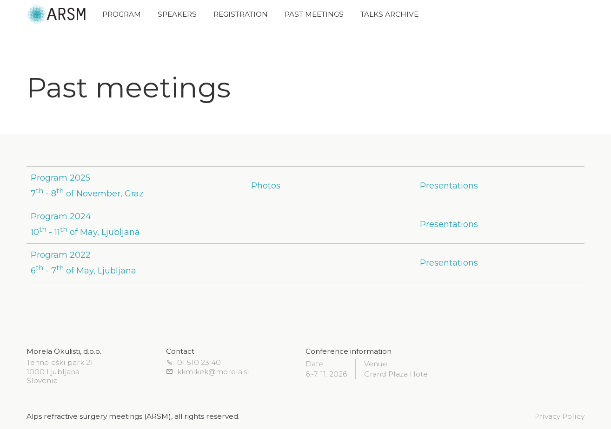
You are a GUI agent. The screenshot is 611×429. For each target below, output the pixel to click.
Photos (265, 186)
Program (121, 14)
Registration (240, 14)
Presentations (449, 186)
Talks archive (389, 14)
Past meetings (314, 14)
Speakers (177, 14)
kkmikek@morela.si (207, 372)
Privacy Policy (559, 416)
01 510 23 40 (193, 363)
